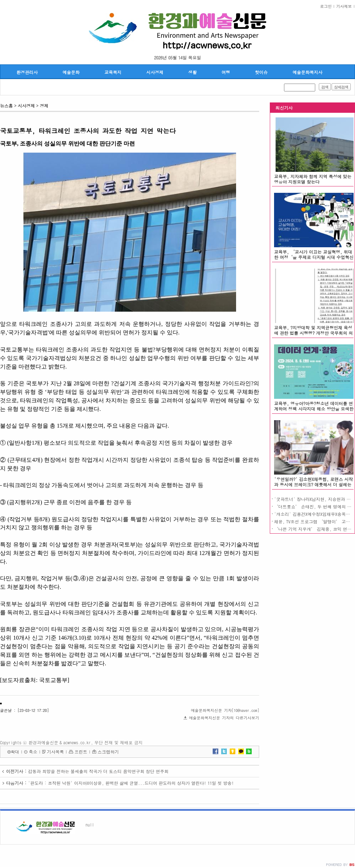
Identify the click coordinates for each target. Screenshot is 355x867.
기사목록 (55, 752)
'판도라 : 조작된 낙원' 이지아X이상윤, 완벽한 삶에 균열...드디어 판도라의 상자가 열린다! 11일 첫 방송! (131, 783)
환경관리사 (27, 72)
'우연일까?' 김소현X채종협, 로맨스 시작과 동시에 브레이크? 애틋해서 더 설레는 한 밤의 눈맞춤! (313, 484)
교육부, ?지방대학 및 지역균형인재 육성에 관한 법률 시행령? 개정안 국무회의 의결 (313, 332)
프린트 (81, 752)
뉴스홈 (6, 105)
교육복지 (112, 72)
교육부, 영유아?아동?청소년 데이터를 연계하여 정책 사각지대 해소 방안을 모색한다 (314, 408)
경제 (44, 105)
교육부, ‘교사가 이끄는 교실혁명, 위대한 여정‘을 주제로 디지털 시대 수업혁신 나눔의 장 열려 (314, 257)
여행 (226, 72)
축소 (33, 752)
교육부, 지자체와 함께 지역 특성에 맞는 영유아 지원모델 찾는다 (312, 179)
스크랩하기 (108, 752)
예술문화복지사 (307, 72)
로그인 (326, 6)
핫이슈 (261, 72)
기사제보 (344, 6)
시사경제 (154, 72)
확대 (15, 752)
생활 (192, 72)
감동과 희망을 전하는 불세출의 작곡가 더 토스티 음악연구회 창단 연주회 (98, 771)
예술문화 (71, 72)
